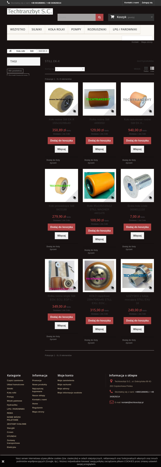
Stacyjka (13, 80)
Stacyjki (11, 428)
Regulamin (37, 408)
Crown (10, 432)
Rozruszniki (96, 29)
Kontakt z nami (131, 2)
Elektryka (11, 447)
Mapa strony (147, 42)
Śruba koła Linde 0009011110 (137, 207)
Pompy (76, 29)
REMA (10, 413)
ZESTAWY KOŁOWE (16, 424)
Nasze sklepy (38, 395)
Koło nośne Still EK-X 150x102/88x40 (61, 121)
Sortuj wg (49, 69)
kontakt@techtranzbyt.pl (132, 402)
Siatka (146, 69)
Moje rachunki (64, 384)
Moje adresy (63, 388)
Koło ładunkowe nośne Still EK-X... (137, 121)
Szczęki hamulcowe (18, 75)
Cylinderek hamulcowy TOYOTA (20, 100)
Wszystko (17, 29)
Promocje (36, 380)
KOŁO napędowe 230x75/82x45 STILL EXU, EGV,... (99, 300)
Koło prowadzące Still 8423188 (61, 207)
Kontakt (135, 42)
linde (18, 89)
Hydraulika (12, 405)
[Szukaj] (99, 17)
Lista (152, 69)
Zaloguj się (147, 2)
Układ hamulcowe (15, 384)
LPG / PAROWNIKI (125, 29)
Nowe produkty (39, 384)
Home (35, 403)
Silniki (37, 29)
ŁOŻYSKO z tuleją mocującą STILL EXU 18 (137, 300)
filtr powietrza (15, 71)
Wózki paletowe (14, 401)
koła (11, 89)
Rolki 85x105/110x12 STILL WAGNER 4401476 (99, 209)
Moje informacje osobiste (70, 392)
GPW (27, 89)
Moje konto (65, 375)
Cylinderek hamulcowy (20, 94)
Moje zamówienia (66, 380)
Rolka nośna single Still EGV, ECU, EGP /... (61, 298)
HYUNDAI (11, 436)
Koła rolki (56, 29)
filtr (35, 94)
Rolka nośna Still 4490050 (99, 121)
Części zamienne (15, 380)
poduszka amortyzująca (20, 85)
